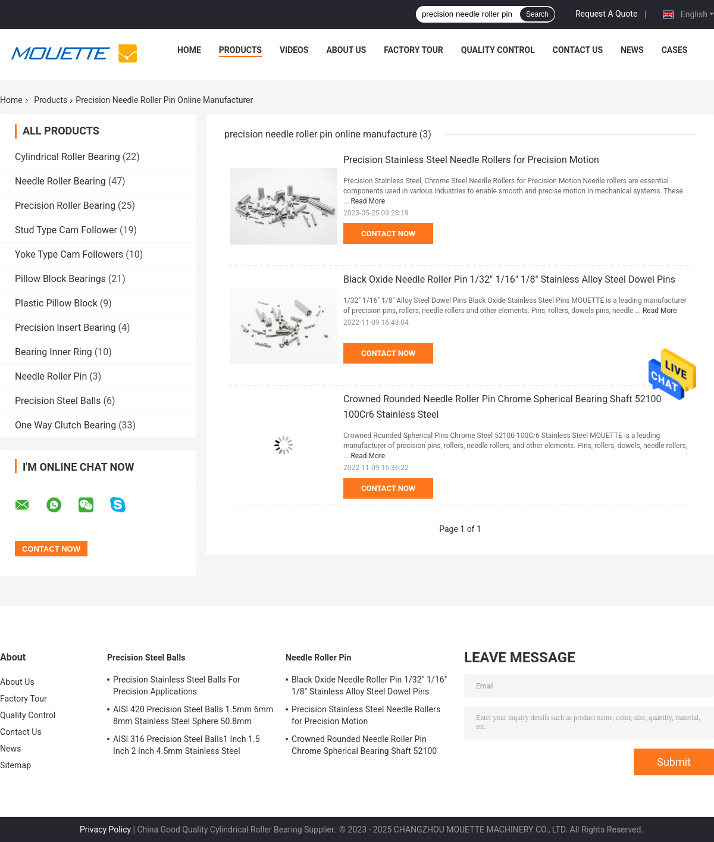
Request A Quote (606, 13)
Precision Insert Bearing (65, 327)
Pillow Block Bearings (60, 278)
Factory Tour (413, 50)
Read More (367, 201)
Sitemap (15, 765)
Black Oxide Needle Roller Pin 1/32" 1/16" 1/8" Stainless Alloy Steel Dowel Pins (509, 279)
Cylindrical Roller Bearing (67, 156)
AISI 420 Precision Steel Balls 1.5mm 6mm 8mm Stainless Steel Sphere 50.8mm (193, 715)
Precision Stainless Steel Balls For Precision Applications (176, 685)
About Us (346, 50)
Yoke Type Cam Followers (69, 254)
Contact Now (388, 233)
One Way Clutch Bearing (65, 425)
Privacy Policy (105, 829)
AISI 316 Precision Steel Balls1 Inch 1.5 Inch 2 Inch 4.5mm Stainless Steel (186, 745)
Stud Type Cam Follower (66, 230)
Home (189, 50)
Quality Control (498, 50)
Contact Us (578, 50)
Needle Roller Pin (51, 376)
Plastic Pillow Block (56, 303)
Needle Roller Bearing (60, 181)
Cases (675, 50)
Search (537, 14)
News (632, 50)
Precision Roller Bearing (65, 205)
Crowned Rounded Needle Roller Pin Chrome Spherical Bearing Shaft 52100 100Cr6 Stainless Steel (364, 746)
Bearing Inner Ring (53, 352)
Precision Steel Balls (58, 400)
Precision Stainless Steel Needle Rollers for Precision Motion (471, 159)
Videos (294, 50)
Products (240, 50)
